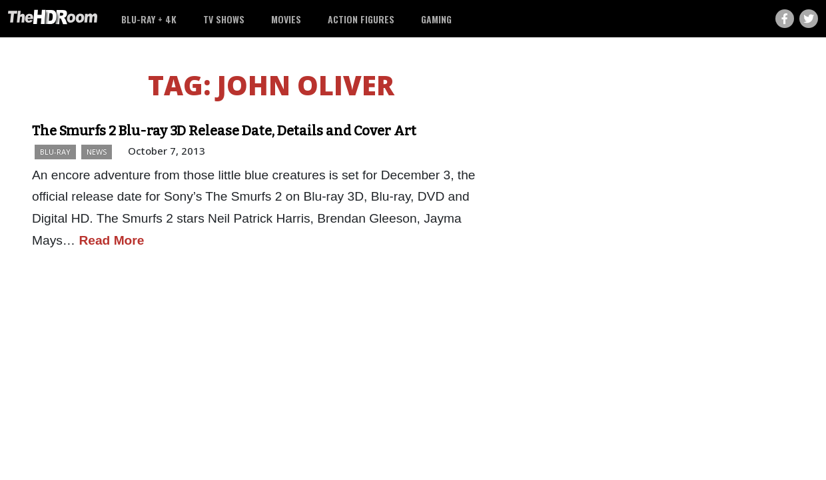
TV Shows (223, 19)
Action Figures (361, 19)
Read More (111, 240)
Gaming (436, 19)
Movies (286, 19)
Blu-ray (55, 152)
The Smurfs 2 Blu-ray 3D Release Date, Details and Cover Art (224, 131)
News (97, 152)
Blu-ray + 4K (149, 19)
